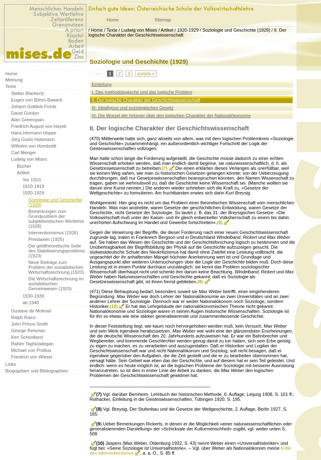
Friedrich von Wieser (32, 356)
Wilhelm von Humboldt (33, 145)
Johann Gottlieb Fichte (33, 106)
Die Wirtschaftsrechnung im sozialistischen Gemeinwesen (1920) (56, 283)
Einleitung (101, 84)
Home (112, 19)
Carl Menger (23, 152)
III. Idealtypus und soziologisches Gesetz (132, 107)
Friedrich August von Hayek (39, 126)
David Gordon (25, 113)
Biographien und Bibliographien (36, 370)
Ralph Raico (23, 317)
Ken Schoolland (27, 337)
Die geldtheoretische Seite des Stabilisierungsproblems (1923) (56, 250)
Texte (111, 30)
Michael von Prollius (31, 350)
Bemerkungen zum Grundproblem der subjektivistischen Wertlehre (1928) (56, 219)
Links (10, 364)
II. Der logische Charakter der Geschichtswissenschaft (146, 99)
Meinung (14, 79)
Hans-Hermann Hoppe (33, 132)
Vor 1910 (32, 179)
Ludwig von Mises (139, 30)
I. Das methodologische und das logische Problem (142, 92)
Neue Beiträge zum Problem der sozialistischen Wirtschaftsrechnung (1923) (56, 267)
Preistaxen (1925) (46, 239)
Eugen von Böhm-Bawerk (36, 99)
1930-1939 (33, 296)
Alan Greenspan (27, 119)
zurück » (146, 73)
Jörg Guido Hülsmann (33, 139)
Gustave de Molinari (31, 310)
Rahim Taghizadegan (32, 343)
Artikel (167, 30)
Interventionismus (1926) (53, 232)
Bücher (24, 166)
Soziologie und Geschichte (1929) (236, 30)
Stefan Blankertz (27, 93)
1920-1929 (188, 30)
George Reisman (28, 330)
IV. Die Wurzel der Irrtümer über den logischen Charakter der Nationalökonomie (171, 115)
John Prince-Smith (29, 323)
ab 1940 (31, 302)
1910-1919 (33, 186)
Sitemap (163, 19)
